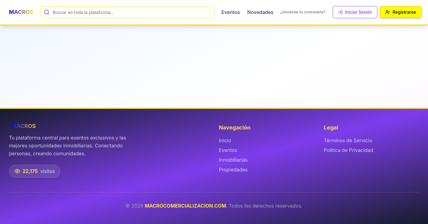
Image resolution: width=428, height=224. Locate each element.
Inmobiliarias (233, 160)
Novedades (260, 12)
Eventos (230, 12)
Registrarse (400, 12)
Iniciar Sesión (355, 12)
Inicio (225, 140)
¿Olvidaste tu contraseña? (302, 12)
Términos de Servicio (348, 140)
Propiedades (233, 170)
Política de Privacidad (348, 150)
